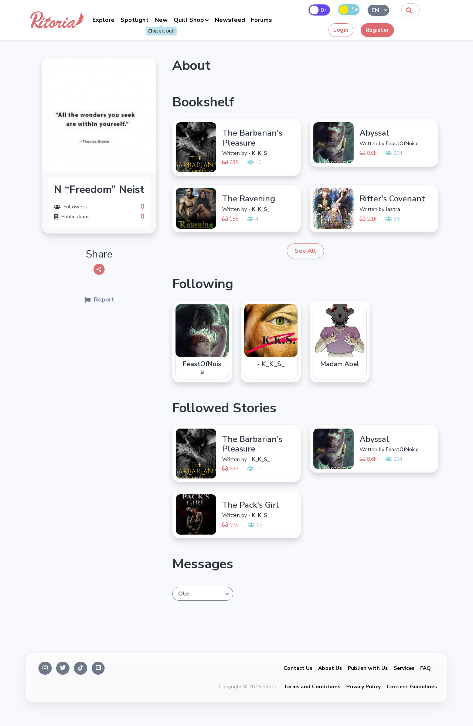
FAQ (425, 668)
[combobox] (410, 10)
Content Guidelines (412, 686)
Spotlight (134, 20)
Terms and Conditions (311, 686)
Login (340, 30)
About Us (330, 668)
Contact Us (297, 668)
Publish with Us (368, 668)
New (161, 20)
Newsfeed (230, 20)
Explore (103, 20)
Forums (261, 20)
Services (404, 668)
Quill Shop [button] (189, 20)
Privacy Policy (363, 686)
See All (305, 251)
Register (377, 30)
